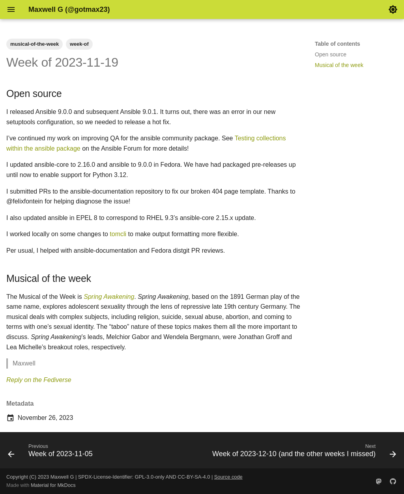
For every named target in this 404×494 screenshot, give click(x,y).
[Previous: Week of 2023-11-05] (51, 453)
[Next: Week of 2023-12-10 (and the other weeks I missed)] (302, 453)
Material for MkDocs (53, 485)
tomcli (118, 234)
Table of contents (337, 44)
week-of (79, 44)
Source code (228, 477)
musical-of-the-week (34, 44)
